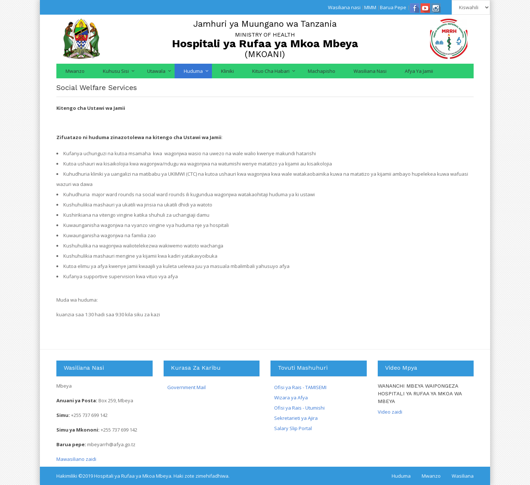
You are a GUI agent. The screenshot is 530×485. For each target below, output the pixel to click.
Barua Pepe (393, 7)
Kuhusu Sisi (116, 71)
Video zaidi (390, 411)
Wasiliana (463, 476)
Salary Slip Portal (293, 428)
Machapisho (321, 71)
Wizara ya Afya (291, 397)
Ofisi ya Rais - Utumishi (299, 407)
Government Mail (186, 387)
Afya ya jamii (419, 71)
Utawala (156, 71)
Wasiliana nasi (344, 7)
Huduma (193, 71)
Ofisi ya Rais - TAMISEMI (300, 387)
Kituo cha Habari (271, 71)
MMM (370, 7)
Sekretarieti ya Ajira (296, 418)
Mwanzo (75, 71)
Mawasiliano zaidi (76, 459)
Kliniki (227, 71)
